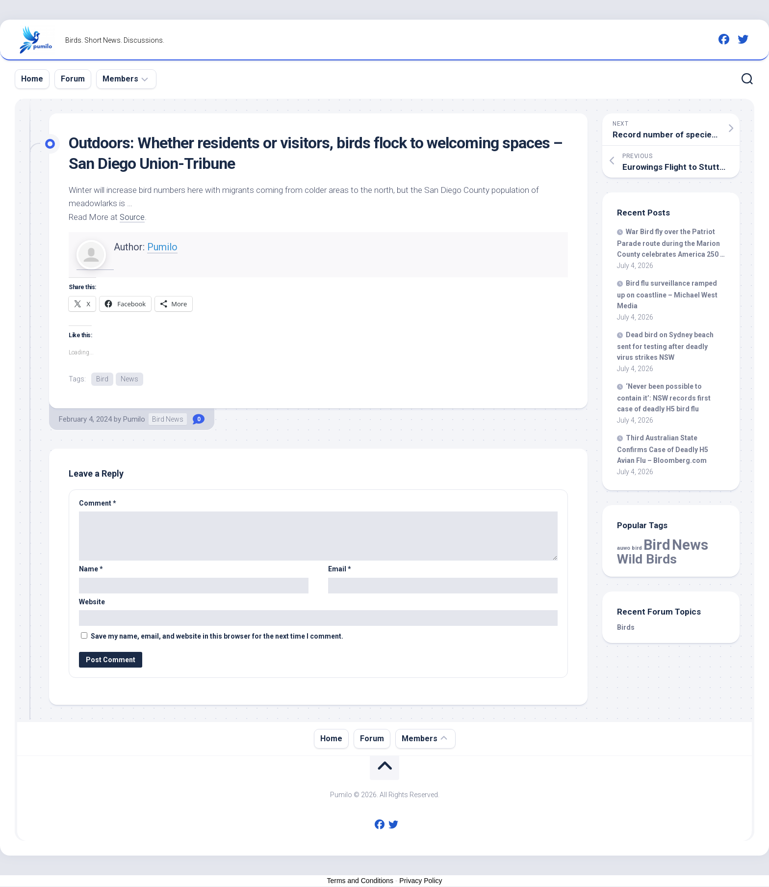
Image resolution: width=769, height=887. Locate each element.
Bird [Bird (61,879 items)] (656, 545)
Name (91, 569)
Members (120, 78)
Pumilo (162, 247)
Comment (97, 504)
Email (339, 569)
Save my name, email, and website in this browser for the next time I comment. (217, 637)
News (129, 379)
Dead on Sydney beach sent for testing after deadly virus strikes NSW (665, 346)
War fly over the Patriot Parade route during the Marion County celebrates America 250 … (671, 243)
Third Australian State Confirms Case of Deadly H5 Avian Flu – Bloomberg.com (662, 449)
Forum (73, 78)
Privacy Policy (420, 881)
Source (133, 217)
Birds (626, 627)
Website (92, 602)
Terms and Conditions (360, 881)
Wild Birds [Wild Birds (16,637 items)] (647, 558)
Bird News (167, 420)
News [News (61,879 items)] (690, 545)
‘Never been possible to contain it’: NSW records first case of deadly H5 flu (664, 397)
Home (32, 78)
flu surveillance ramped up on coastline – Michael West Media (667, 294)
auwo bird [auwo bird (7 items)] (629, 548)
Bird (102, 379)
